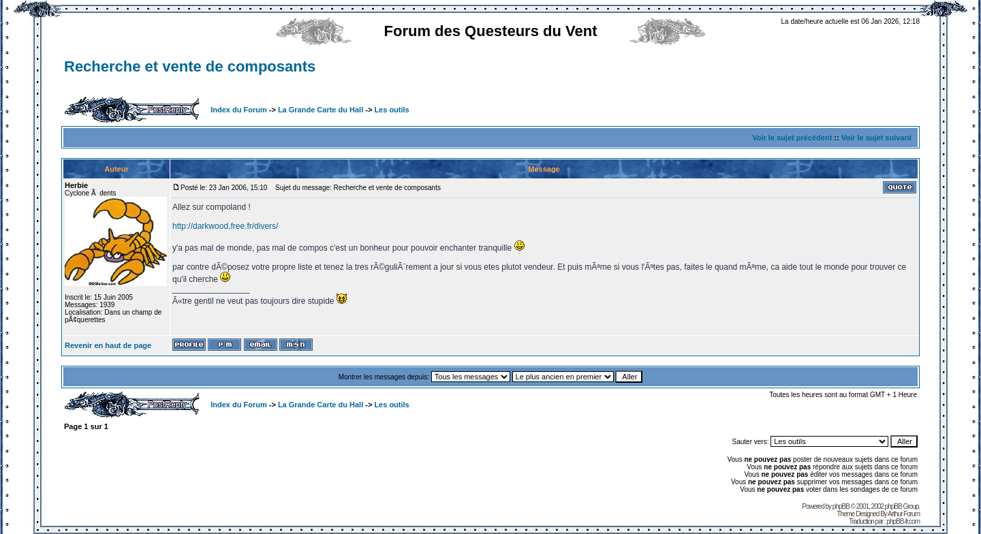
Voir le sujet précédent (792, 138)
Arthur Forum (904, 514)
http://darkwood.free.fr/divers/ (225, 226)
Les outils (391, 110)
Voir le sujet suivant (876, 138)
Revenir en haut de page (108, 345)
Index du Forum (239, 110)
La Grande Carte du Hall (320, 110)
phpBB (841, 506)
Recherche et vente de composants (189, 66)
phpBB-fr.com (903, 521)
